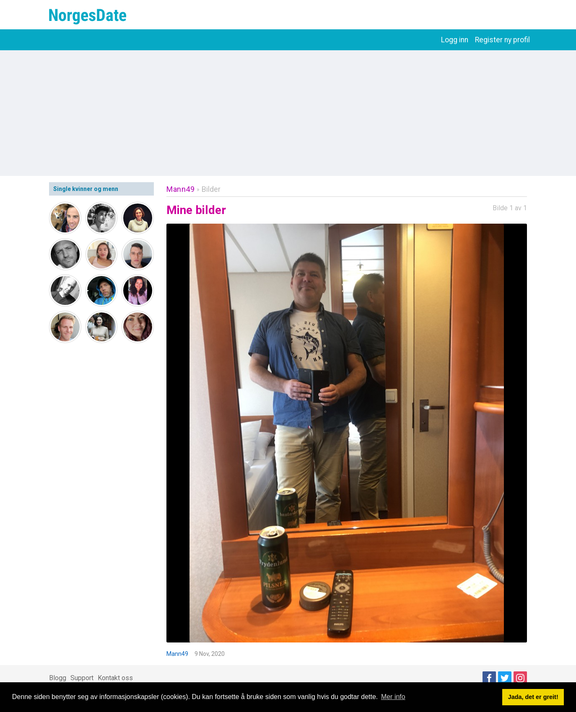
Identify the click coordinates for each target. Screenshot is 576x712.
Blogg (57, 678)
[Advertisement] (288, 113)
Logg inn (454, 40)
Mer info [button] (393, 696)
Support (81, 678)
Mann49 (180, 189)
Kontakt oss (115, 678)
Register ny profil (502, 40)
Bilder (211, 189)
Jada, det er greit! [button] (533, 697)
